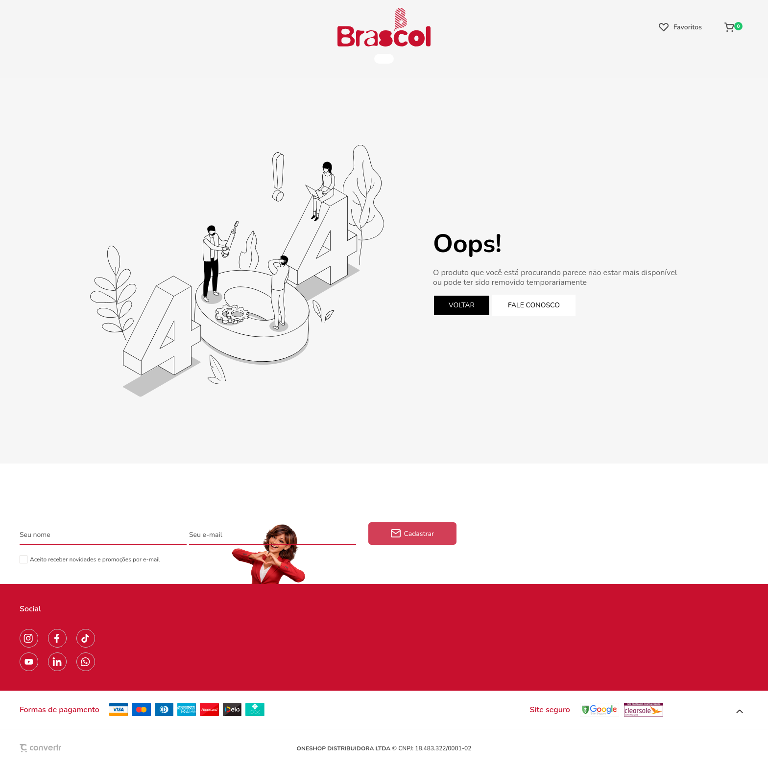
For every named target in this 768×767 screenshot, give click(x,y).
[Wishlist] (680, 27)
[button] (739, 712)
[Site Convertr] (63, 748)
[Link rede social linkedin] (57, 661)
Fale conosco (534, 305)
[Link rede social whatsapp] (85, 661)
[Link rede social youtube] (29, 661)
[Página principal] (384, 26)
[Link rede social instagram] (29, 638)
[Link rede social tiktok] (85, 638)
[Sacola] (733, 27)
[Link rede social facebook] (57, 638)
